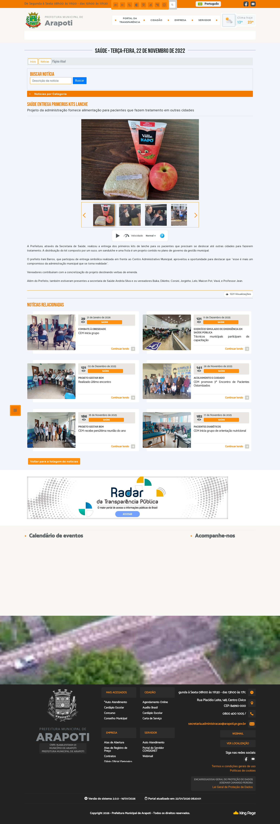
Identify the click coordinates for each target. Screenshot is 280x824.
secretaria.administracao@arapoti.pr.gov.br (217, 724)
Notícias (45, 61)
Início (33, 61)
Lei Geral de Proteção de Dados (232, 787)
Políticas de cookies (243, 770)
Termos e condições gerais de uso (234, 766)
